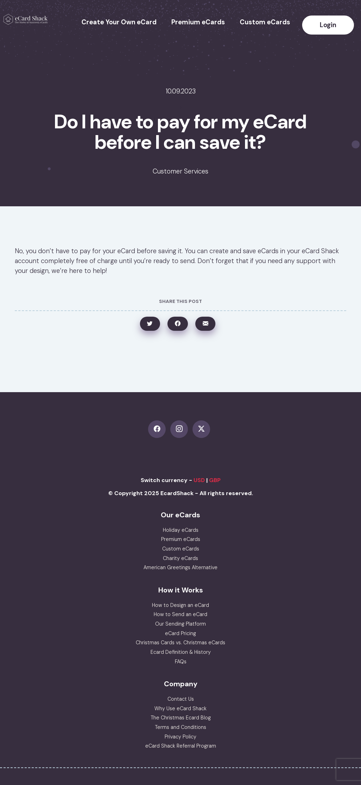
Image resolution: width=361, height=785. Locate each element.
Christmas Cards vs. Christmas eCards (180, 642)
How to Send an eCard (180, 614)
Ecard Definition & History (181, 652)
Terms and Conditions (180, 727)
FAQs (180, 661)
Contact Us (180, 699)
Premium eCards (198, 22)
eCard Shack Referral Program (180, 746)
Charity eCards (180, 558)
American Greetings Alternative (180, 567)
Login (328, 25)
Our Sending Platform (180, 624)
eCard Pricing (180, 633)
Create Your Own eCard (119, 22)
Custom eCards (265, 22)
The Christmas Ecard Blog (181, 717)
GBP (215, 480)
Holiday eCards (180, 530)
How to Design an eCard (180, 605)
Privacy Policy (180, 737)
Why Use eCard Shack (180, 708)
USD (199, 480)
